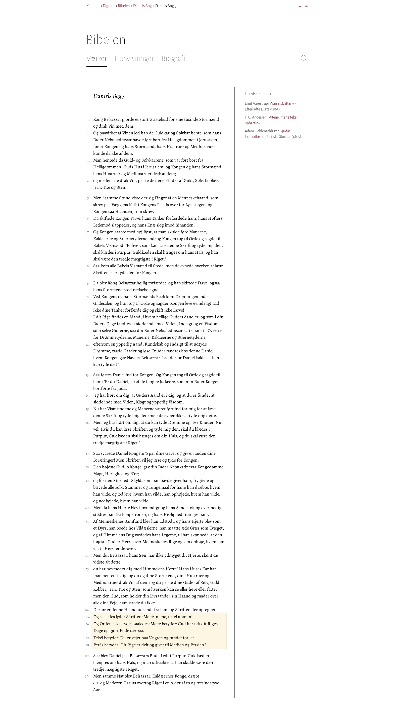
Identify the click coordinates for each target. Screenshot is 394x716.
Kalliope (92, 6)
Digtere (108, 6)
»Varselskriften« (282, 103)
